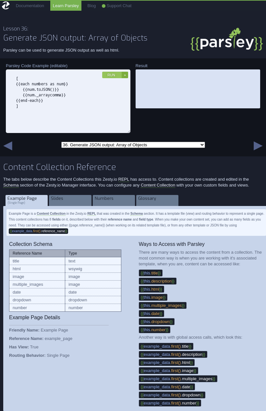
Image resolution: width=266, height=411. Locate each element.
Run (111, 75)
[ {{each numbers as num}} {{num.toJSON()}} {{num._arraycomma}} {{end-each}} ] (68, 101)
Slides (70, 200)
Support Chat (116, 5)
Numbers (114, 200)
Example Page (26, 200)
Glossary (157, 200)
